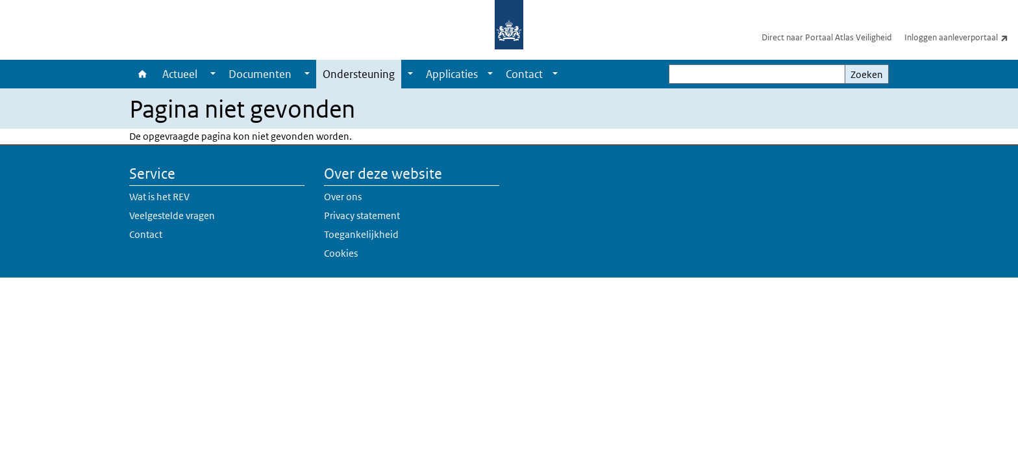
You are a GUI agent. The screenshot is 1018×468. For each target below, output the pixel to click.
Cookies (341, 253)
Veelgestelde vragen (172, 215)
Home (142, 74)
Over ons (343, 196)
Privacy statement (362, 215)
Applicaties (452, 74)
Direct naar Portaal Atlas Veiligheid (826, 37)
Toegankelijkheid (361, 234)
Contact (524, 74)
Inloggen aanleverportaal (961, 37)
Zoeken (866, 74)
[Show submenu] (213, 74)
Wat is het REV (159, 196)
